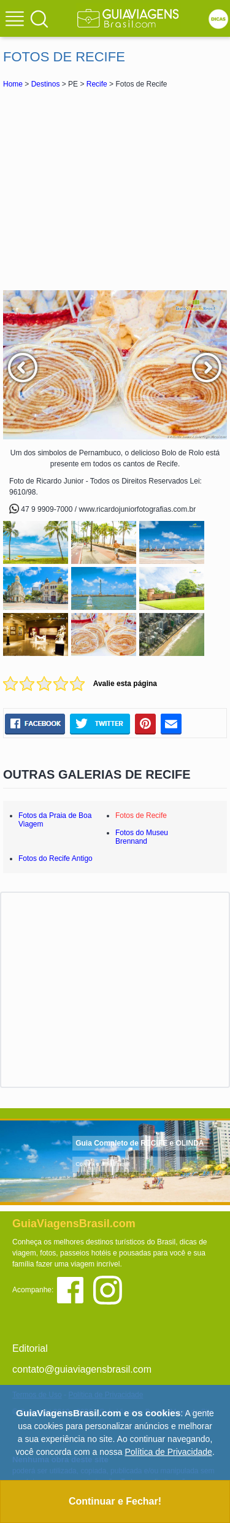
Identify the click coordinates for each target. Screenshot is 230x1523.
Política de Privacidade (168, 1452)
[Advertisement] (115, 189)
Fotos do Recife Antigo (55, 858)
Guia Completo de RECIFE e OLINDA (139, 1143)
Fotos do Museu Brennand (141, 837)
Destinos (45, 84)
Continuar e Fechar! (115, 1501)
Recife (96, 84)
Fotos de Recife (141, 815)
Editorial (30, 1348)
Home (13, 84)
